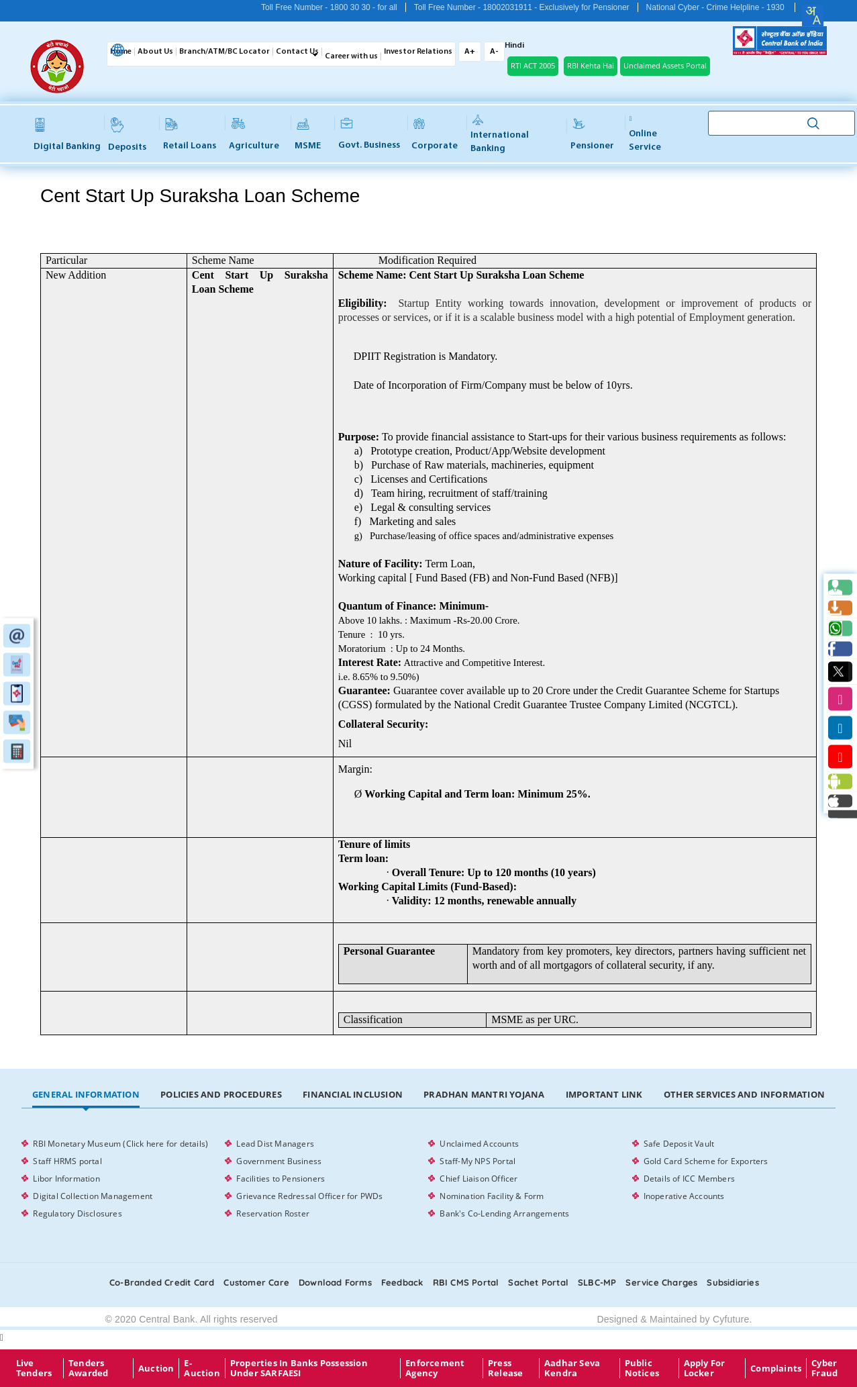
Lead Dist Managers (275, 1143)
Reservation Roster (272, 1213)
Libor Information (66, 1178)
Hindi (514, 46)
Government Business (278, 1161)
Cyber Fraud (824, 1368)
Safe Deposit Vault (679, 1143)
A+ (469, 52)
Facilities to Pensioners (280, 1178)
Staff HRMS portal (67, 1161)
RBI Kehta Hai (590, 65)
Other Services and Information (744, 1094)
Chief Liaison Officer (478, 1178)
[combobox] (812, 15)
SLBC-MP (597, 1282)
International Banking (499, 134)
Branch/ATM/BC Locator (224, 52)
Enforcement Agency (434, 1368)
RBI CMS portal (466, 1282)
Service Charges (661, 1282)
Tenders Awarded (88, 1368)
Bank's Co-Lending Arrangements (504, 1213)
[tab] (85, 1095)
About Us (155, 52)
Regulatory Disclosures (77, 1213)
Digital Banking (67, 134)
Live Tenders (34, 1368)
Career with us (351, 56)
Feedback (402, 1282)
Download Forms (335, 1282)
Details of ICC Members (689, 1178)
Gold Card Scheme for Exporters (706, 1161)
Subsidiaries (732, 1282)
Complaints (775, 1368)
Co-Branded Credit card (161, 1282)
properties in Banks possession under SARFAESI (299, 1368)
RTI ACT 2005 (533, 65)
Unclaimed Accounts (479, 1143)
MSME (308, 134)
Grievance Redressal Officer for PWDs (309, 1196)
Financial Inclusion (353, 1094)
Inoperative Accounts (684, 1196)
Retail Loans (189, 134)
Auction (156, 1368)
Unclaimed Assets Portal (665, 65)
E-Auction (201, 1368)
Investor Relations (418, 52)
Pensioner (592, 134)
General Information (86, 1094)
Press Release (505, 1368)
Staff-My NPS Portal (477, 1161)
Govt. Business (369, 134)
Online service (645, 133)
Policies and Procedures (221, 1094)
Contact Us (297, 52)
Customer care (256, 1282)
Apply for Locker (704, 1368)
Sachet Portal (538, 1282)
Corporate (434, 134)
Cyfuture (731, 1319)
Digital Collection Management (92, 1196)
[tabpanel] (428, 1179)
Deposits (127, 134)
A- (494, 52)
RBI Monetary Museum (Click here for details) (120, 1143)
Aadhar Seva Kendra (572, 1368)
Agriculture (254, 134)
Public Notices (642, 1368)
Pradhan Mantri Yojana (483, 1094)
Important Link (604, 1094)
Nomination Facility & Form (492, 1196)
